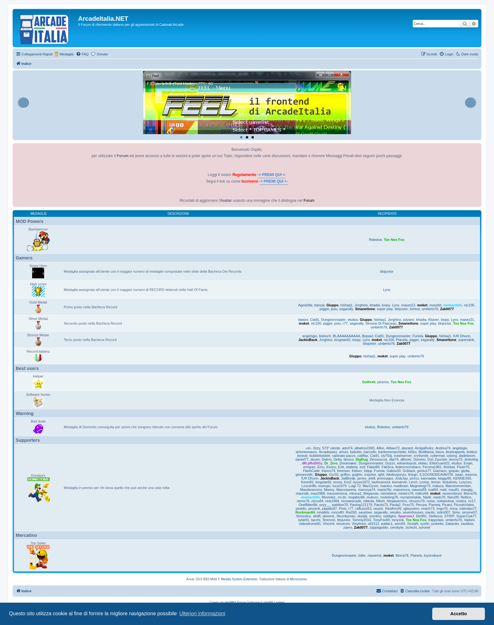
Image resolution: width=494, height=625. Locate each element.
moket (422, 305)
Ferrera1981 (432, 467)
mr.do (341, 497)
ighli (381, 474)
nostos (461, 501)
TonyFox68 (381, 520)
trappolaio (435, 520)
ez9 (362, 467)
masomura (401, 489)
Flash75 (463, 467)
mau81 (453, 489)
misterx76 (405, 493)
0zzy (316, 448)
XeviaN (412, 524)
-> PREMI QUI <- (271, 175)
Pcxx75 (408, 505)
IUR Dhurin (461, 336)
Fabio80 (373, 467)
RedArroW (393, 508)
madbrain (400, 486)
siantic (430, 512)
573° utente (331, 448)
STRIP (449, 516)
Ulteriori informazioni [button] (202, 613)
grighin (357, 474)
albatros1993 (364, 448)
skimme (329, 516)
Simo (456, 512)
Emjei (468, 463)
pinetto (301, 508)
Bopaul (367, 336)
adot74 (347, 448)
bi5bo (412, 452)
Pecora (421, 505)
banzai (319, 305)
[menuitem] (82, 54)
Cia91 (314, 319)
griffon (345, 474)
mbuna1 (355, 493)
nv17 (472, 501)
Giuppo (332, 305)
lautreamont (381, 482)
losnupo (325, 486)
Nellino (466, 497)
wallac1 (387, 524)
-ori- (308, 448)
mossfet (435, 305)
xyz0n (424, 524)
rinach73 (427, 508)
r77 (345, 323)
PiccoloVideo (464, 505)
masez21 (408, 305)
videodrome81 (310, 524)
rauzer (378, 508)
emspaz (309, 467)
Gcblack (409, 471)
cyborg (451, 455)
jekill (372, 478)
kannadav (428, 478)
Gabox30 (394, 471)
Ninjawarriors (397, 501)
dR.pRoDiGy (312, 463)
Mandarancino (311, 489)
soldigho (389, 516)
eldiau (422, 463)
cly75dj (386, 455)
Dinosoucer (379, 459)
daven (315, 459)
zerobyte (396, 527)
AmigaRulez (424, 448)
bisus (440, 452)
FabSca (387, 467)
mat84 (433, 489)
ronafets (323, 512)
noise (431, 501)
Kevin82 (307, 482)
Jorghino (361, 305)
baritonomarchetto (392, 452)
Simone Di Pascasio (380, 323)
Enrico (331, 467)
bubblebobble (319, 455)
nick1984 (332, 501)
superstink (466, 340)
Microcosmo (298, 579)
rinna (453, 508)
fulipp (368, 471)
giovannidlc (304, 474)
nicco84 (317, 501)
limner (435, 482)
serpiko (395, 512)
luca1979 (340, 486)
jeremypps (385, 478)
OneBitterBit (308, 505)
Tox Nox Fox (394, 239)
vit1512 (373, 524)
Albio (380, 448)
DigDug (361, 459)
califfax (362, 455)
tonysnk (398, 520)
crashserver (403, 455)
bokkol (472, 452)
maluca (437, 486)
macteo (386, 486)
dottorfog (471, 459)
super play (385, 309)
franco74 (328, 471)
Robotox (375, 239)
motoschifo (452, 305)
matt (443, 489)
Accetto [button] (458, 613)
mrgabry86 (356, 497)
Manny (329, 489)
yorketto (437, 524)
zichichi (411, 527)
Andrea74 (443, 448)
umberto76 (430, 309)
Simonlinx (303, 516)
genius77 (424, 471)
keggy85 (444, 478)
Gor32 (334, 474)
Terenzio (328, 520)
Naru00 (453, 497)
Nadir (427, 497)
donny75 (455, 459)
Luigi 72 (354, 486)
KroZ (347, 482)
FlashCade (311, 471)
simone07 (469, 512)
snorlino (375, 516)
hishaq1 (347, 305)
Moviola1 (329, 497)
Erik (341, 467)
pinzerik (314, 508)
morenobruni (452, 493)
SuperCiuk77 (467, 516)
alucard (407, 448)
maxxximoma (337, 493)
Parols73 (381, 505)
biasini (303, 319)
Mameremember (458, 486)
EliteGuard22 (439, 463)
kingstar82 (343, 340)
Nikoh (380, 501)
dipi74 (393, 459)
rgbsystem (411, 508)
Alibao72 (393, 448)
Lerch (413, 482)
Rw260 (351, 512)
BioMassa (426, 452)
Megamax (371, 493)
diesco (348, 459)
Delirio (326, 459)
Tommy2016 (361, 520)
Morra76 (470, 493)
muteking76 (389, 497)
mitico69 (421, 493)
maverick (375, 555)
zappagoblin (379, 527)
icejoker (370, 474)
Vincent (329, 524)
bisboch (325, 336)
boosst (302, 455)
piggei (324, 309)
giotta (465, 471)
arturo (343, 452)
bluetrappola (455, 452)
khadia (375, 305)
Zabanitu (452, 524)
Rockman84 (305, 512)
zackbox (467, 524)
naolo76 (439, 497)
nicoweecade (351, 501)
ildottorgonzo (396, 474)
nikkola (368, 501)
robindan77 (468, 508)
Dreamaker (348, 463)
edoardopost (406, 463)
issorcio (471, 474)
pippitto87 (329, 508)
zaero (347, 527)
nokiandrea (445, 501)
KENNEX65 (462, 478)
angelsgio (309, 336)
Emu (321, 467)
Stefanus (435, 516)
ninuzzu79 (417, 501)
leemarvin (399, 482)
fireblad (449, 467)
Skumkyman (346, 516)
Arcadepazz (328, 452)
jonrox (414, 478)
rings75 (442, 508)
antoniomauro (306, 452)
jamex (361, 478)
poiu (334, 309)
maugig (466, 489)
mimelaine (388, 493)
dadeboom (467, 455)
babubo (356, 452)
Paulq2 (395, 505)
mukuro (372, 497)
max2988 (318, 493)
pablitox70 (340, 505)
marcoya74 (366, 489)
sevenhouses (413, 512)
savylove (365, 512)
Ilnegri (412, 474)
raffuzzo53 (363, 508)
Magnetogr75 (420, 486)
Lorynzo (465, 482)
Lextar (424, 482)
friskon (357, 471)
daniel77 (302, 459)
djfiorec (405, 459)
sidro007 (443, 512)
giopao (454, 471)
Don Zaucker (437, 459)
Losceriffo (309, 486)
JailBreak (348, 478)
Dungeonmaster (333, 319)
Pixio (343, 508)
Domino (419, 459)
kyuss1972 (361, 482)
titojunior (386, 271)
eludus (353, 319)
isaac (459, 474)
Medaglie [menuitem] (67, 54)
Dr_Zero (331, 463)
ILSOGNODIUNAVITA (436, 474)
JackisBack (307, 340)
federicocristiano (408, 467)
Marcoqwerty (346, 489)
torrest (415, 309)
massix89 (419, 489)
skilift (316, 516)
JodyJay (401, 478)
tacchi (315, 520)
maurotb (302, 493)
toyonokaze (433, 555)
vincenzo (343, 524)
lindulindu (450, 482)
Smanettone (365, 309)
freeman (343, 471)
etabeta (352, 467)
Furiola (417, 336)
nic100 (469, 305)
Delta (338, 459)
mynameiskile (410, 497)
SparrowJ (406, 516)
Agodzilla (305, 305)
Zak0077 (447, 309)
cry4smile (421, 455)
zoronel (424, 527)
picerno (383, 382)
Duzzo (390, 463)
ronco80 (337, 512)
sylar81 (303, 520)
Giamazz (440, 471)
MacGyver (370, 486)
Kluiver (433, 319)
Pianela (402, 340)
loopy (386, 305)
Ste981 (421, 516)
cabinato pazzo (343, 455)
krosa (337, 482)
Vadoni (469, 520)
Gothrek (369, 382)
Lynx (386, 290)
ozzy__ (324, 505)
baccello (370, 452)
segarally (346, 309)
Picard (447, 505)
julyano (408, 319)
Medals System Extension (239, 579)
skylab (362, 516)
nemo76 (303, 501)
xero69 (399, 524)
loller (362, 555)
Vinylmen (359, 524)
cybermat (437, 455)
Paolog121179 (361, 505)
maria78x (384, 489)
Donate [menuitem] (102, 54)
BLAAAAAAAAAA (346, 336)
